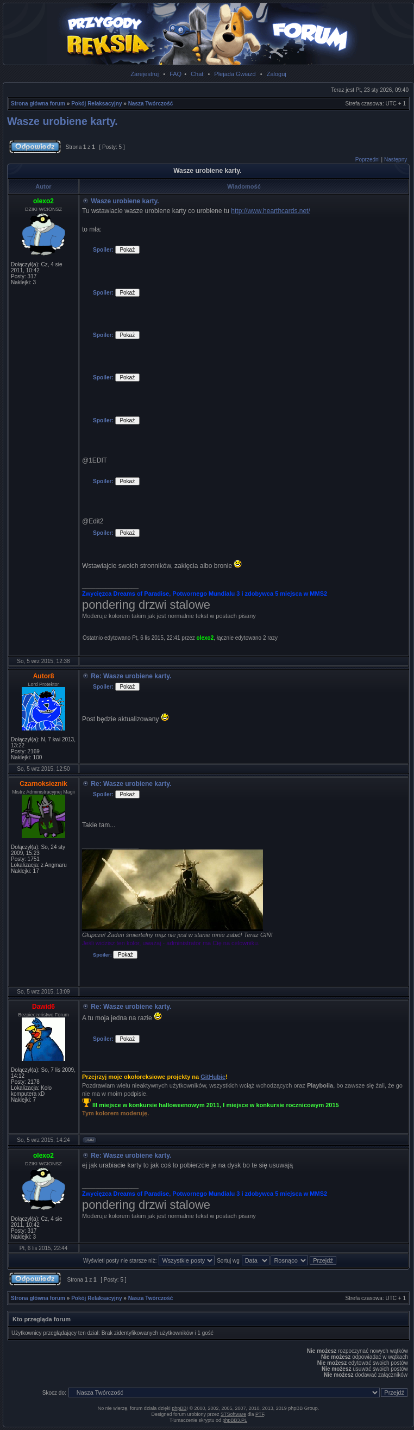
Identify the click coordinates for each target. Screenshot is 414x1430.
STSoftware (233, 1414)
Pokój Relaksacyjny (96, 104)
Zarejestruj (144, 74)
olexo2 (205, 638)
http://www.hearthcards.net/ (270, 211)
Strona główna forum (38, 104)
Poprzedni (367, 160)
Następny (395, 160)
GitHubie (212, 1076)
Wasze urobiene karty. (62, 121)
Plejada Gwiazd (234, 74)
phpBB (179, 1408)
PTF (259, 1414)
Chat (197, 74)
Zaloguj (276, 74)
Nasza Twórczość (150, 104)
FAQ (175, 74)
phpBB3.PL (235, 1420)
